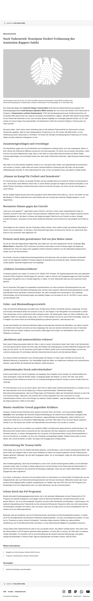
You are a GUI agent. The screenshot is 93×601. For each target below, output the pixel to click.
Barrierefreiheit (67, 596)
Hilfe (4, 591)
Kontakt (10, 591)
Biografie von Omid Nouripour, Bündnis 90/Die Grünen (23, 552)
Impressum (86, 596)
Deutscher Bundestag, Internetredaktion (18, 569)
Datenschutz (77, 596)
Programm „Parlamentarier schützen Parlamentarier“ (22, 556)
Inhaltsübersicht (20, 591)
